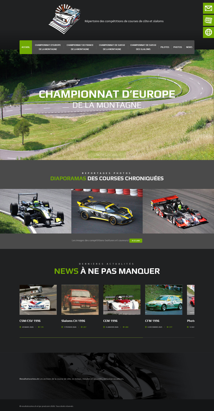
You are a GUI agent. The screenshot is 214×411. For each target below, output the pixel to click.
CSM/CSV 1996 (30, 321)
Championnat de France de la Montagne (80, 47)
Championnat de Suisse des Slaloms (143, 47)
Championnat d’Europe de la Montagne (48, 47)
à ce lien (136, 241)
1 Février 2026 (70, 327)
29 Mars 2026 (27, 327)
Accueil (26, 47)
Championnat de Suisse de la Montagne (112, 47)
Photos (177, 47)
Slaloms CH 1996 (73, 321)
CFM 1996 (152, 321)
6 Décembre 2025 (155, 327)
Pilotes (165, 47)
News (189, 47)
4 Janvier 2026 (112, 327)
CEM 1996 (110, 321)
